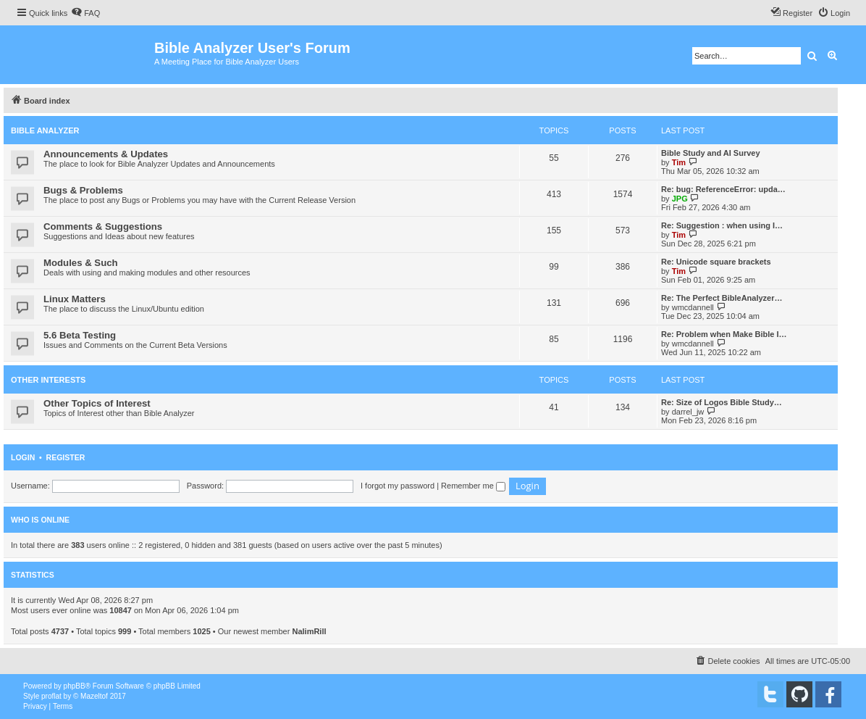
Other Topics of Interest (97, 403)
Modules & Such (80, 262)
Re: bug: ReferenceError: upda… (723, 189)
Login (23, 457)
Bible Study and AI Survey (710, 153)
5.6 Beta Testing (79, 335)
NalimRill (309, 631)
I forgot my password (397, 485)
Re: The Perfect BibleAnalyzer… (722, 298)
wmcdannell (693, 307)
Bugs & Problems (83, 190)
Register (65, 457)
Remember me (473, 485)
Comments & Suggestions (102, 226)
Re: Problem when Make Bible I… (724, 334)
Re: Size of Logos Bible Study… (721, 402)
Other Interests (48, 379)
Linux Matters (74, 299)
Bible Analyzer (45, 130)
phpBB (74, 686)
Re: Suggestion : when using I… (722, 225)
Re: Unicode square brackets (716, 261)
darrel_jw (688, 411)
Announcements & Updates (105, 154)
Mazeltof (94, 696)
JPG (680, 198)
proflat (51, 696)
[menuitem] (85, 13)
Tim (679, 162)
